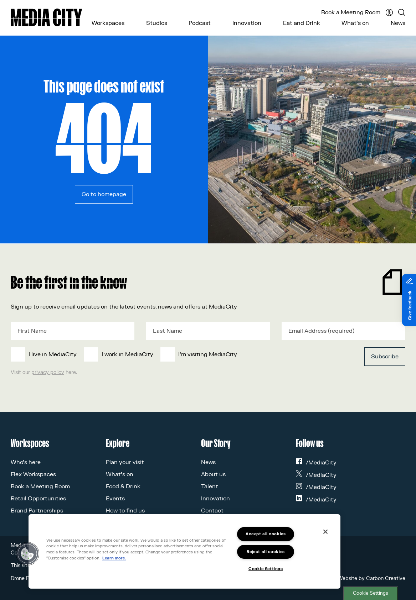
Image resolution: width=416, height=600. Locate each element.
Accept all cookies (266, 534)
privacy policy (47, 372)
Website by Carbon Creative (371, 578)
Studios (156, 23)
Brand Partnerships (37, 510)
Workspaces (108, 23)
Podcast (200, 23)
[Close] (325, 532)
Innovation (246, 23)
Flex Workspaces (33, 474)
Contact (212, 510)
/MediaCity (316, 462)
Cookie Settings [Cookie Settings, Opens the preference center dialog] (265, 569)
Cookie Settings (370, 593)
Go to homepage (104, 194)
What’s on (355, 23)
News (398, 23)
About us (213, 474)
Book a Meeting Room (350, 12)
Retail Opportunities (38, 498)
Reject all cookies (266, 551)
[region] (184, 551)
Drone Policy (25, 578)
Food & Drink (123, 486)
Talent (209, 486)
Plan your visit (125, 462)
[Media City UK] (46, 17)
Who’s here (26, 462)
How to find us (125, 510)
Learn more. (114, 558)
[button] (27, 553)
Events (115, 498)
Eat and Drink (301, 23)
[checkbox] (167, 354)
